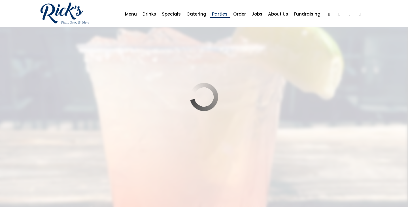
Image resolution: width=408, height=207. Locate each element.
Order (237, 14)
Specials (169, 14)
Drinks (147, 14)
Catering (194, 14)
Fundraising (305, 14)
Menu (129, 14)
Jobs (254, 14)
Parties (217, 14)
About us (276, 14)
